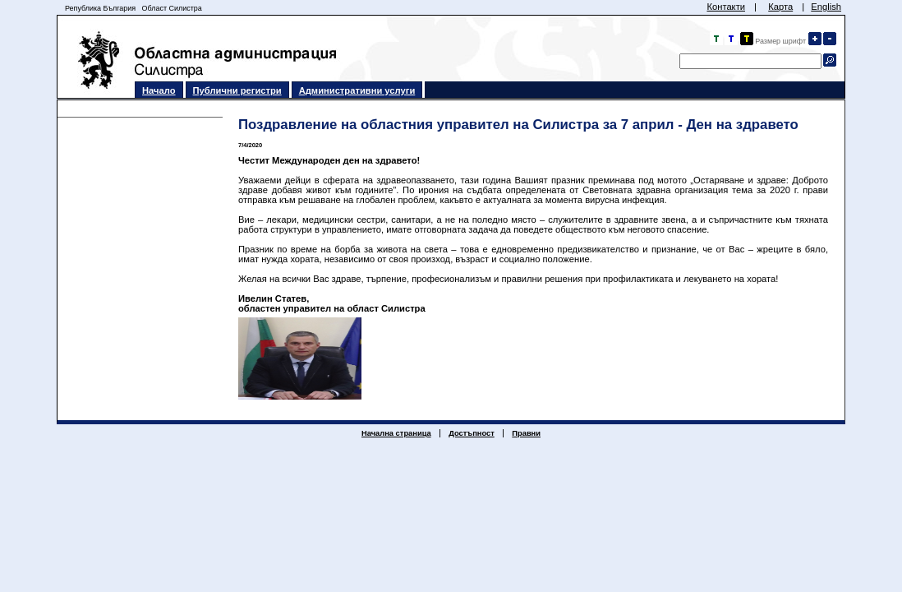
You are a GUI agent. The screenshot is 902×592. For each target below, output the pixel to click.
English (826, 7)
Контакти (725, 7)
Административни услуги (357, 90)
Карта (780, 7)
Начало (159, 90)
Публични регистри (237, 90)
